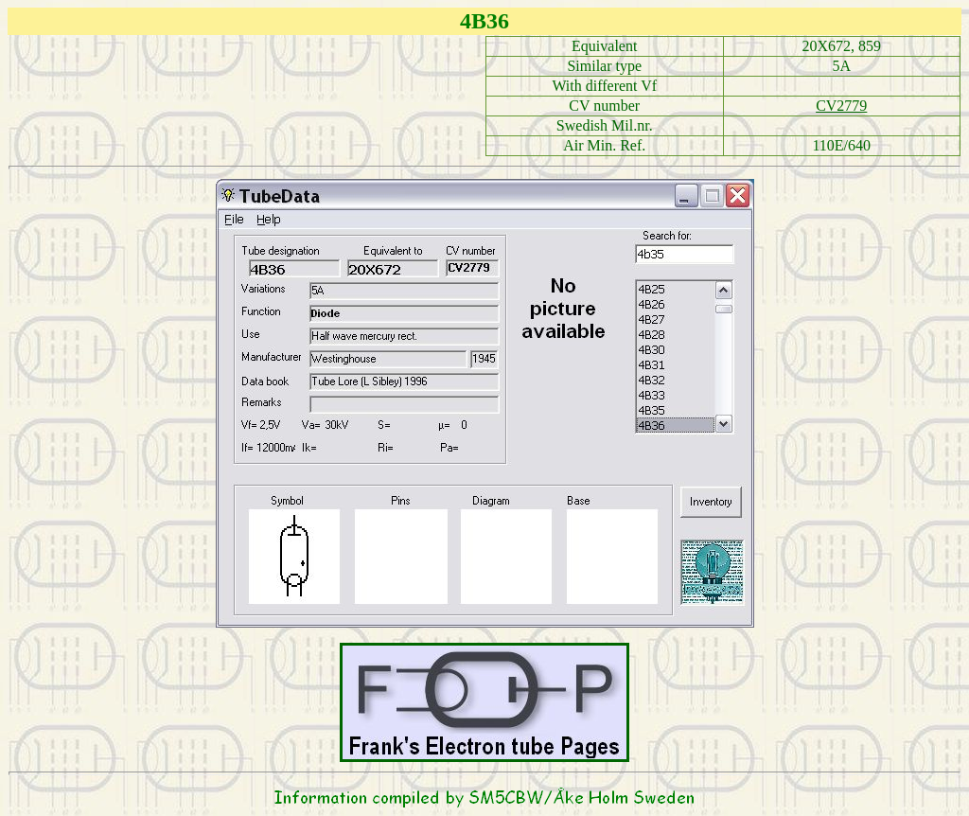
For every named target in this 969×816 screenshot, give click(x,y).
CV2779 (841, 106)
